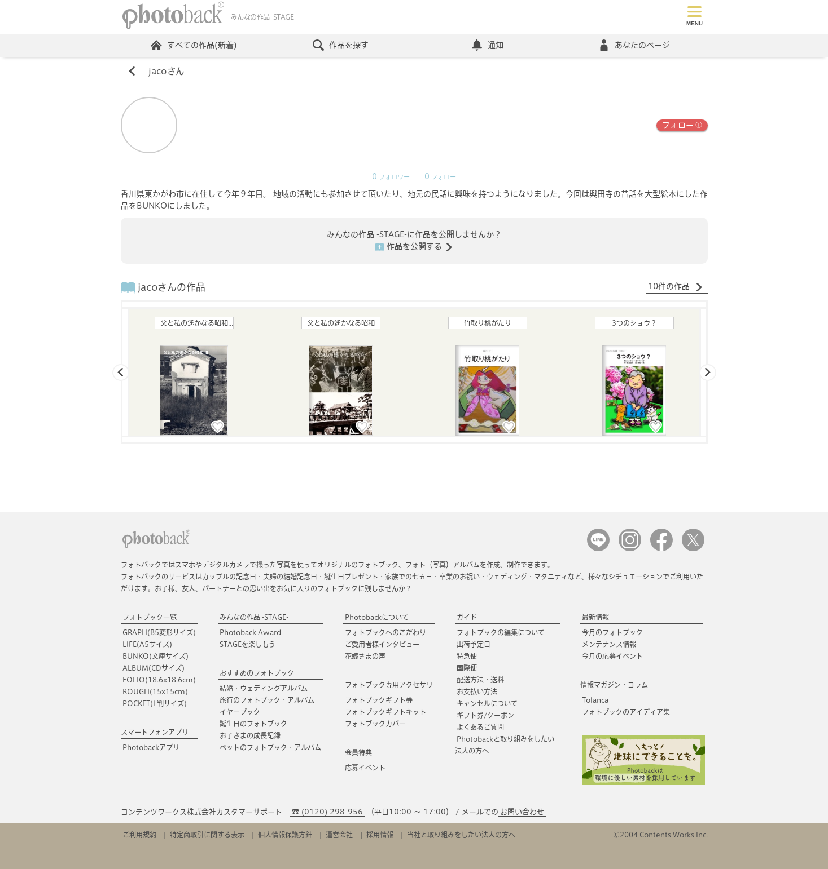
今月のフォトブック (612, 632)
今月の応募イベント (612, 656)
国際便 (467, 667)
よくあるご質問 (480, 727)
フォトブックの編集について (501, 632)
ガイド (467, 617)
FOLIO (159, 679)
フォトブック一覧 (149, 617)
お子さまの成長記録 (250, 735)
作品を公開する (414, 246)
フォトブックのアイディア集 (626, 711)
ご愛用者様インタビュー (382, 644)
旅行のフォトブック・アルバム (267, 700)
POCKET (154, 703)
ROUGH (155, 691)
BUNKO (155, 656)
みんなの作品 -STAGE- (254, 617)
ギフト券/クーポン (485, 715)
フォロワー (391, 177)
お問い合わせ (522, 811)
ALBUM (153, 667)
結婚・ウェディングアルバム (264, 688)
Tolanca (595, 700)
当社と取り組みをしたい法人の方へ (461, 834)
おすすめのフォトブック (257, 673)
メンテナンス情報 (609, 644)
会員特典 (358, 752)
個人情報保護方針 (285, 834)
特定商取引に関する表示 (207, 834)
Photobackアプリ (150, 747)
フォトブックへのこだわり (385, 632)
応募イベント (365, 767)
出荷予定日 (473, 644)
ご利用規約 (139, 834)
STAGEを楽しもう (247, 644)
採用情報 (379, 834)
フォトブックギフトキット (385, 711)
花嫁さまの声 (365, 656)
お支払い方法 (477, 691)
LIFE (147, 644)
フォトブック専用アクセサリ (389, 684)
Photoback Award (250, 632)
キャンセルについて (487, 703)
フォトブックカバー (375, 723)
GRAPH (159, 632)
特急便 (467, 656)
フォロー (682, 124)
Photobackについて (377, 617)
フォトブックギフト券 (379, 700)
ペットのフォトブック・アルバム (270, 747)
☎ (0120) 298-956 (327, 811)
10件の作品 (675, 286)
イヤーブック (240, 711)
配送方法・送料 (480, 679)
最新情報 (595, 617)
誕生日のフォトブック (253, 723)
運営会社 (339, 834)
